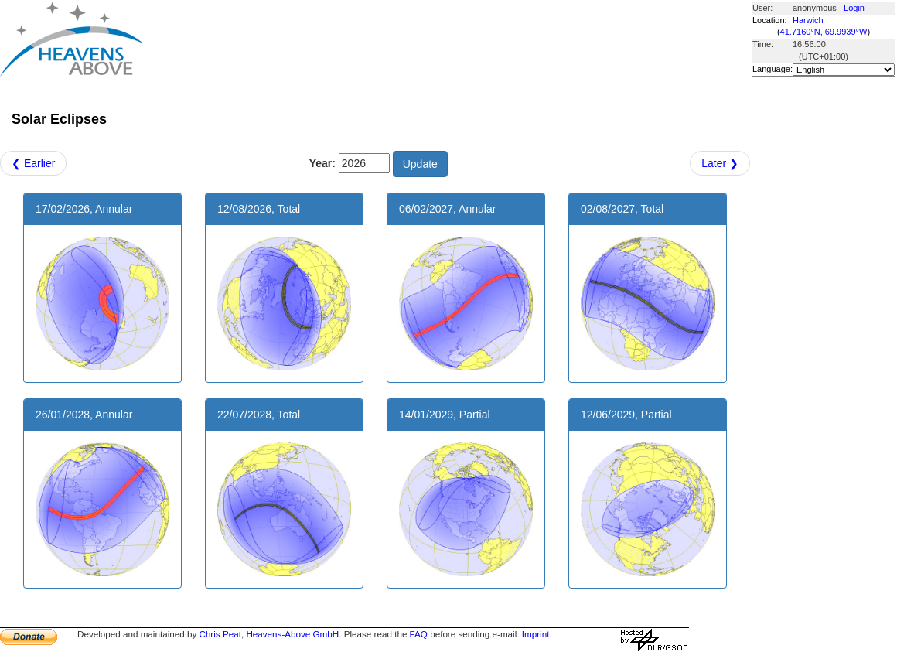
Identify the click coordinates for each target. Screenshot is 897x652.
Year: (322, 163)
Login (854, 7)
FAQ (419, 634)
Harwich (808, 20)
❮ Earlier (33, 163)
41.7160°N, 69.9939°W (824, 31)
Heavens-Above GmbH (292, 634)
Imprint (536, 634)
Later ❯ (719, 163)
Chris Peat (219, 634)
